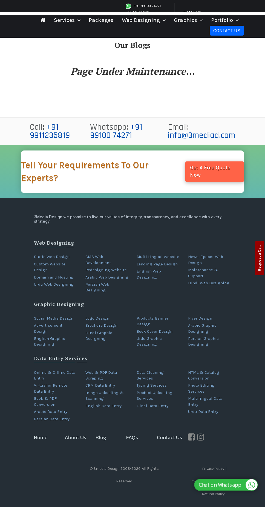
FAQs (132, 437)
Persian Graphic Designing (203, 341)
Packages (101, 20)
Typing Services (152, 385)
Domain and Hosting (54, 277)
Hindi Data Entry (152, 405)
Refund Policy (213, 494)
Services (64, 20)
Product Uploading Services (154, 395)
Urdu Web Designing (54, 284)
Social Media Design (53, 318)
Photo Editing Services (201, 388)
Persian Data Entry (52, 418)
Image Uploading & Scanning (104, 395)
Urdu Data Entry (203, 411)
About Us (75, 437)
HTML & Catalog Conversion (203, 375)
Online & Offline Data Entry (54, 375)
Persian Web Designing (97, 287)
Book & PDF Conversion (45, 401)
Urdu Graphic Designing (149, 341)
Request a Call (259, 258)
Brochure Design (101, 325)
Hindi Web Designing (208, 282)
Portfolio (222, 20)
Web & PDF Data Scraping (101, 375)
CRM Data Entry (100, 385)
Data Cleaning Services (150, 375)
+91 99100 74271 (116, 131)
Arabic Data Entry (50, 411)
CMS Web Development (98, 259)
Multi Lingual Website (158, 256)
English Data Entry (103, 405)
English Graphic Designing (49, 341)
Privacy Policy (213, 469)
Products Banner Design (152, 321)
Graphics (185, 20)
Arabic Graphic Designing (202, 328)
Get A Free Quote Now (210, 171)
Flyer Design (200, 318)
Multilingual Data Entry (205, 401)
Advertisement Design (48, 328)
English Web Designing (149, 274)
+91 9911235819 (50, 131)
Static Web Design (52, 256)
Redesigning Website (106, 269)
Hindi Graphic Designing (98, 335)
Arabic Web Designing (106, 277)
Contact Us (226, 31)
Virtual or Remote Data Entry (50, 388)
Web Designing (141, 20)
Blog (101, 437)
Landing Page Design (157, 264)
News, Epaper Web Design (205, 259)
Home (41, 437)
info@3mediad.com (201, 135)
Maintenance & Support (203, 272)
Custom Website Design (49, 267)
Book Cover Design (154, 331)
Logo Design (97, 318)
